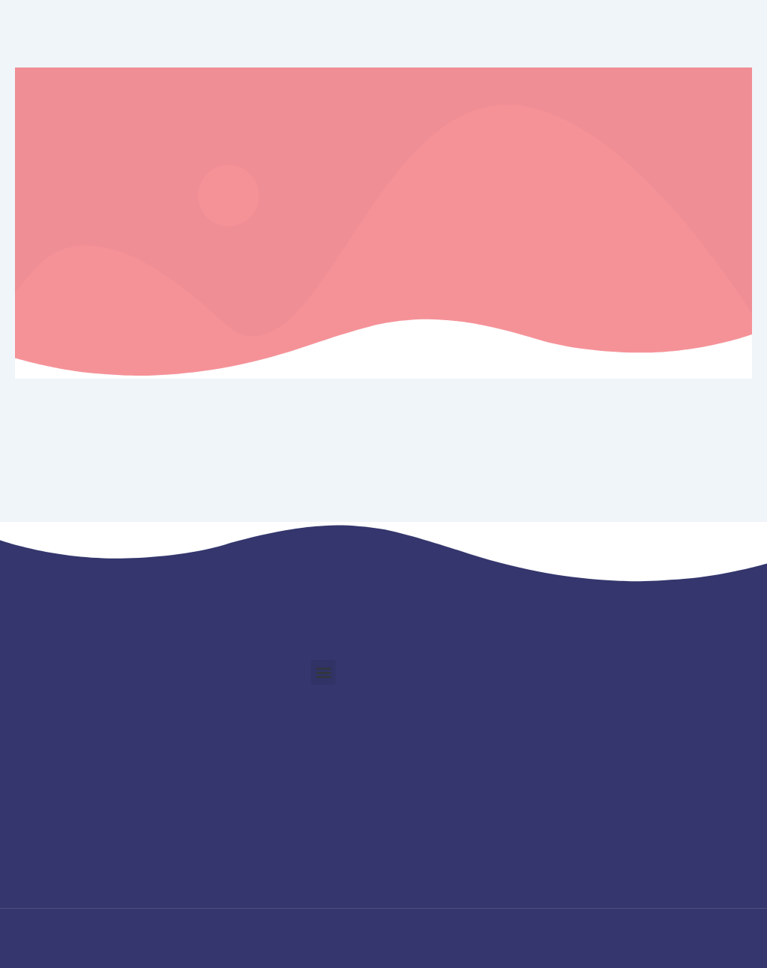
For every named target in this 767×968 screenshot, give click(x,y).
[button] (323, 672)
